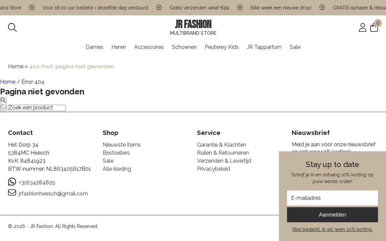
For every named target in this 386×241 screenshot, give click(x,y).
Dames (94, 47)
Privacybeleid (213, 169)
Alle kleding (117, 169)
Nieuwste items (122, 145)
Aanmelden (332, 215)
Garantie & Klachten (221, 145)
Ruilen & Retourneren (223, 153)
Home (15, 66)
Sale (295, 47)
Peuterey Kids (222, 47)
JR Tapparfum (264, 47)
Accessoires (149, 47)
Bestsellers (116, 153)
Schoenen (184, 47)
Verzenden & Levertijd (224, 161)
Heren (118, 47)
